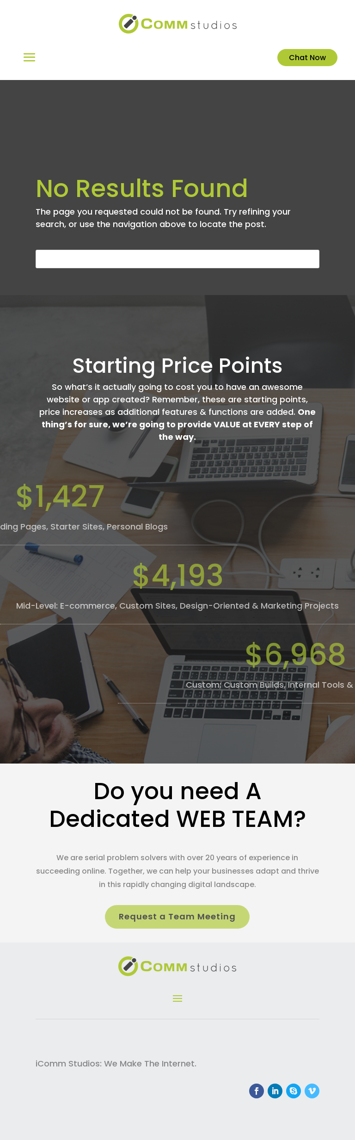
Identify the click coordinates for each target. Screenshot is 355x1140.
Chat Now (307, 57)
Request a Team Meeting (177, 916)
